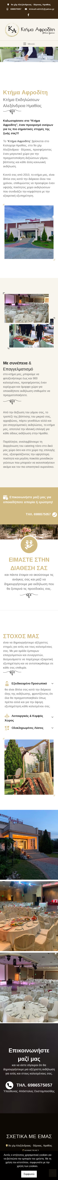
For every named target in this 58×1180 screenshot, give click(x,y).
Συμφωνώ (29, 1174)
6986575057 (15, 9)
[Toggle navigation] (29, 44)
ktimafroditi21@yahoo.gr (41, 9)
